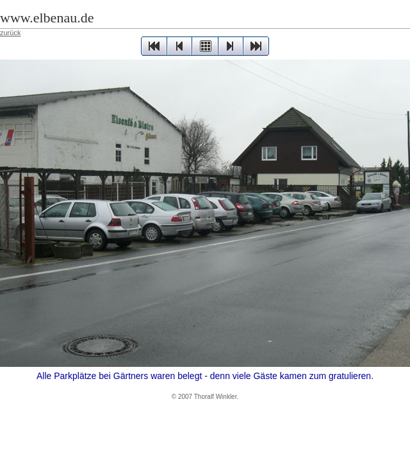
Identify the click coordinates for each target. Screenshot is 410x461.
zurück (10, 32)
